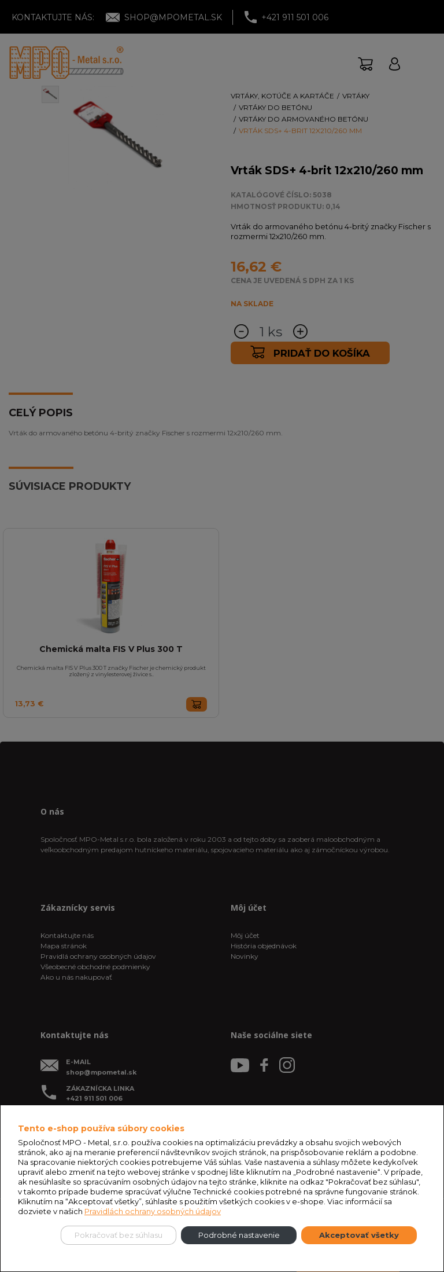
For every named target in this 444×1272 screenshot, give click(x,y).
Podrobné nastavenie (239, 1235)
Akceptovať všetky (359, 1235)
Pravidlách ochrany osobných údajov (152, 1211)
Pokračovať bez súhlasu (118, 1235)
